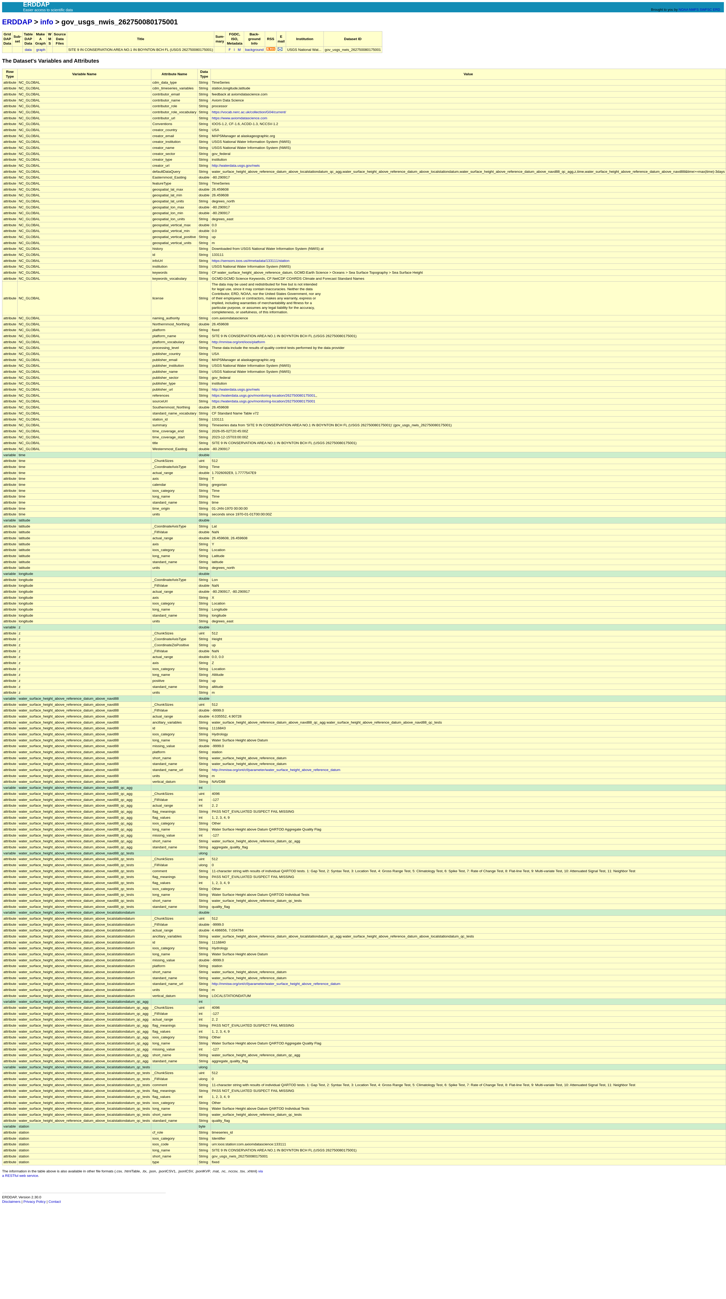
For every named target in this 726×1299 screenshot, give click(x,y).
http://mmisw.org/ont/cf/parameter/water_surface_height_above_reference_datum (276, 770)
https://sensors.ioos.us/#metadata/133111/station (250, 261)
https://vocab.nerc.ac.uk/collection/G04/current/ (249, 112)
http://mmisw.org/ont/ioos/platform (238, 342)
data (28, 50)
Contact (55, 1202)
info (46, 22)
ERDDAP (17, 22)
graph (40, 50)
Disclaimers (11, 1202)
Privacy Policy (34, 1202)
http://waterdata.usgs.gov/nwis (236, 166)
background (254, 50)
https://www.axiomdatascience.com (239, 118)
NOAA (683, 10)
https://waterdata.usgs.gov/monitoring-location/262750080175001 (263, 395)
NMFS (694, 10)
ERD (716, 10)
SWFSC (706, 10)
